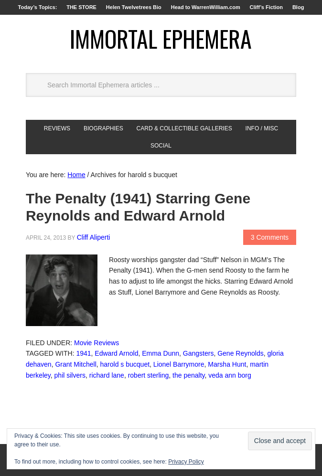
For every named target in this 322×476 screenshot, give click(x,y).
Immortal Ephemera (161, 38)
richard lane (106, 375)
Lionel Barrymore (178, 364)
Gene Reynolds (240, 353)
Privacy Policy (186, 461)
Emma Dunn (160, 353)
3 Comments (270, 237)
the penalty (188, 375)
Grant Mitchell (75, 364)
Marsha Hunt (227, 364)
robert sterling (148, 375)
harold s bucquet (125, 364)
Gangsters (198, 353)
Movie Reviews (96, 343)
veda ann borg (229, 375)
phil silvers (70, 375)
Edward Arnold (116, 353)
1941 (83, 353)
